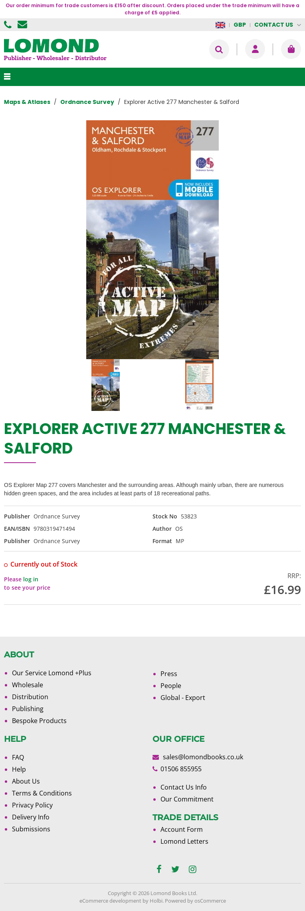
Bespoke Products (39, 720)
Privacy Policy (32, 805)
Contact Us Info (183, 787)
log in (30, 579)
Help (19, 769)
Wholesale (27, 684)
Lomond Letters (184, 841)
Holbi (156, 900)
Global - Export (182, 697)
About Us (26, 781)
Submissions (31, 829)
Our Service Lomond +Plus (51, 673)
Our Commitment (187, 799)
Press (168, 673)
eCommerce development (110, 900)
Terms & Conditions (42, 793)
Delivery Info (31, 817)
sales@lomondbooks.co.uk (203, 757)
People (170, 685)
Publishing (28, 708)
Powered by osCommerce (195, 900)
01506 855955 (9, 24)
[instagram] (192, 869)
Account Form (181, 829)
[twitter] (175, 869)
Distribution (30, 696)
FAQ (18, 757)
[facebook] (159, 869)
